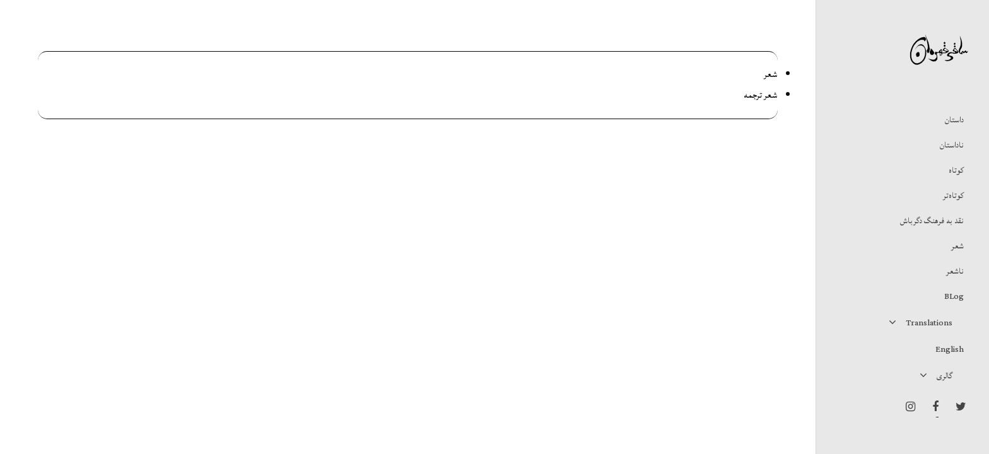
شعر (771, 74)
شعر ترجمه (761, 95)
